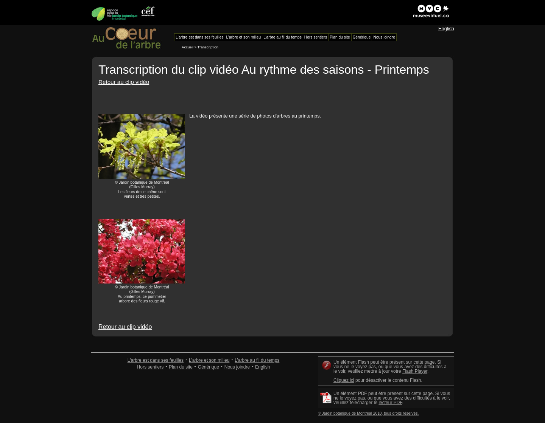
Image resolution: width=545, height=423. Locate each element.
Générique (208, 367)
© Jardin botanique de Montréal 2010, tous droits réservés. (368, 413)
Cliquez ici (343, 380)
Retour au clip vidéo (123, 82)
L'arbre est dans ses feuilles (156, 360)
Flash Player (414, 371)
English (446, 28)
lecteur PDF (390, 402)
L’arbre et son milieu (209, 360)
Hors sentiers (150, 367)
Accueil (187, 47)
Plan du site (181, 367)
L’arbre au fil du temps (257, 360)
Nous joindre (237, 367)
